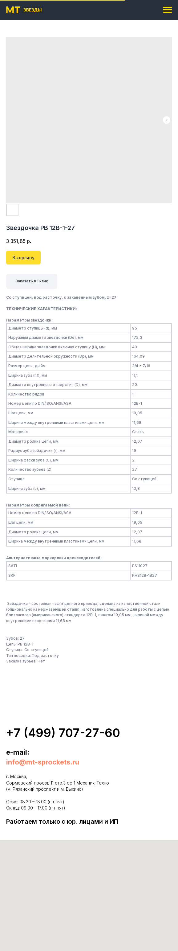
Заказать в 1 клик (31, 281)
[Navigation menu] (167, 10)
